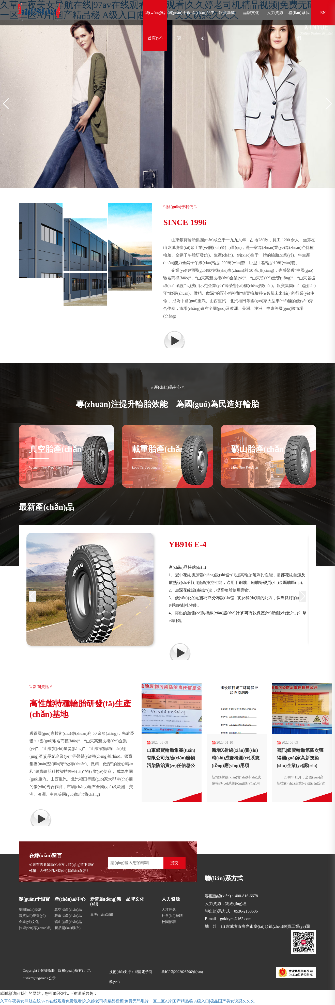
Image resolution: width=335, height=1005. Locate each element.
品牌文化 (251, 12)
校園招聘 (169, 922)
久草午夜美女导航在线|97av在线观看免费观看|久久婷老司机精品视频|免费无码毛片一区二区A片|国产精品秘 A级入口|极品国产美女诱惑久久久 (127, 1001)
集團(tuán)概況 (30, 910)
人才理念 (169, 910)
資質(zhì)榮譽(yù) (32, 916)
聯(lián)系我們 (299, 25)
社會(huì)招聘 (172, 916)
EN (323, 12)
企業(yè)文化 (29, 922)
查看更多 (191, 339)
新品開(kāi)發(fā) (67, 928)
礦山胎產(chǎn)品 (68, 922)
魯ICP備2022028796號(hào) (182, 972)
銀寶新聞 (227, 12)
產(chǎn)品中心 (203, 25)
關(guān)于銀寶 (179, 25)
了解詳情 (192, 651)
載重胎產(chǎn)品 (68, 916)
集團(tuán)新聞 (101, 915)
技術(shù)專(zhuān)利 (35, 928)
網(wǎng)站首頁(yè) (155, 25)
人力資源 (275, 12)
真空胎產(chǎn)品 (68, 910)
